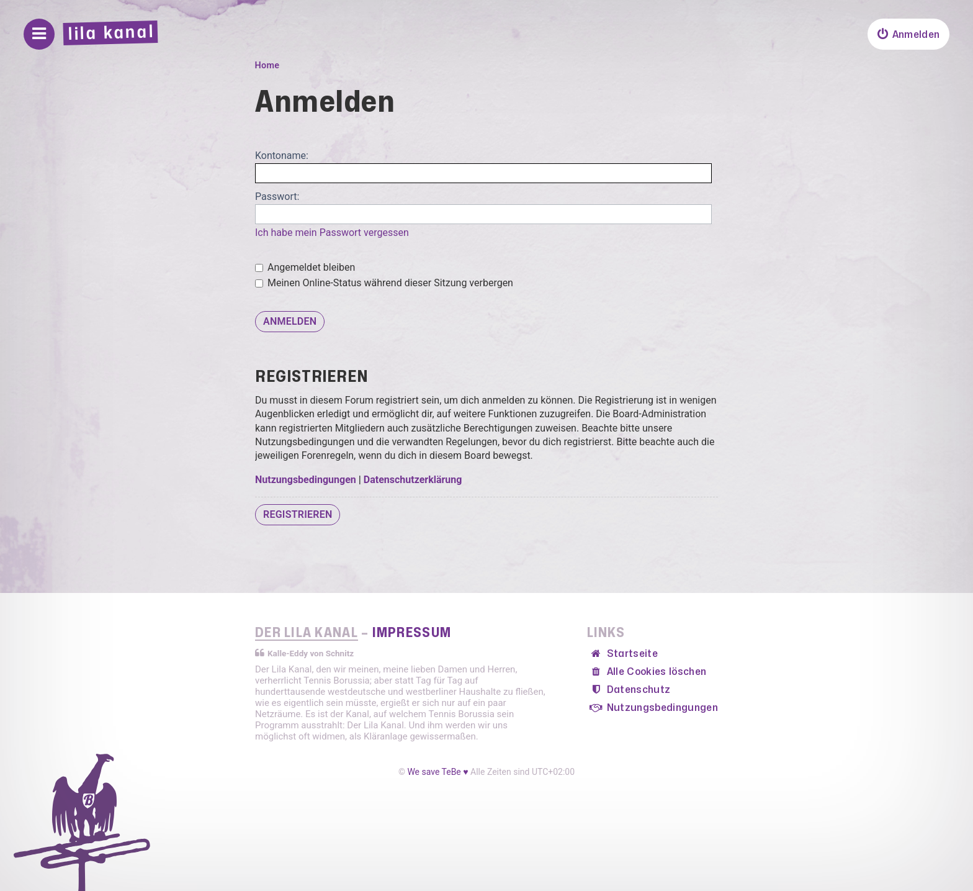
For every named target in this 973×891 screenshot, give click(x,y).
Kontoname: (281, 155)
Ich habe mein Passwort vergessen (332, 232)
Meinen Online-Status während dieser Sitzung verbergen (384, 283)
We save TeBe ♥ (437, 772)
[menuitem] (908, 34)
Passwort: (277, 196)
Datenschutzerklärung (413, 480)
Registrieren (297, 514)
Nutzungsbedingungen (305, 480)
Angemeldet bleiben (305, 267)
